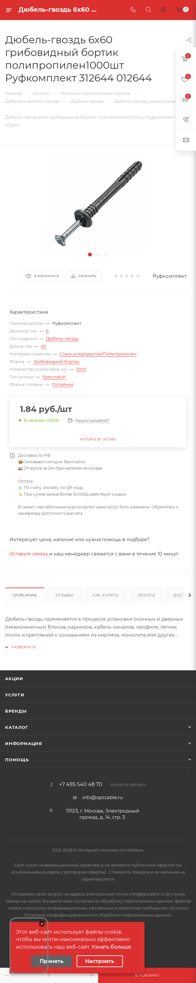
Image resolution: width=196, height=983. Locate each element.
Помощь (17, 759)
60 (43, 346)
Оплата (146, 595)
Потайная (62, 384)
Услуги (14, 694)
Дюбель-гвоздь (62, 338)
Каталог (16, 727)
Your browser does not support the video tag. (29, 945)
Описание (25, 595)
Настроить (99, 961)
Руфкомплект (169, 276)
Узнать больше (111, 947)
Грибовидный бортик (57, 361)
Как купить (106, 595)
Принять (52, 961)
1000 (81, 369)
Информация (23, 743)
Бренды (16, 711)
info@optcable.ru (102, 797)
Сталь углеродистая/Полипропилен (98, 353)
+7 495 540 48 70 (80, 784)
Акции (14, 678)
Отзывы (65, 595)
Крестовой (54, 376)
